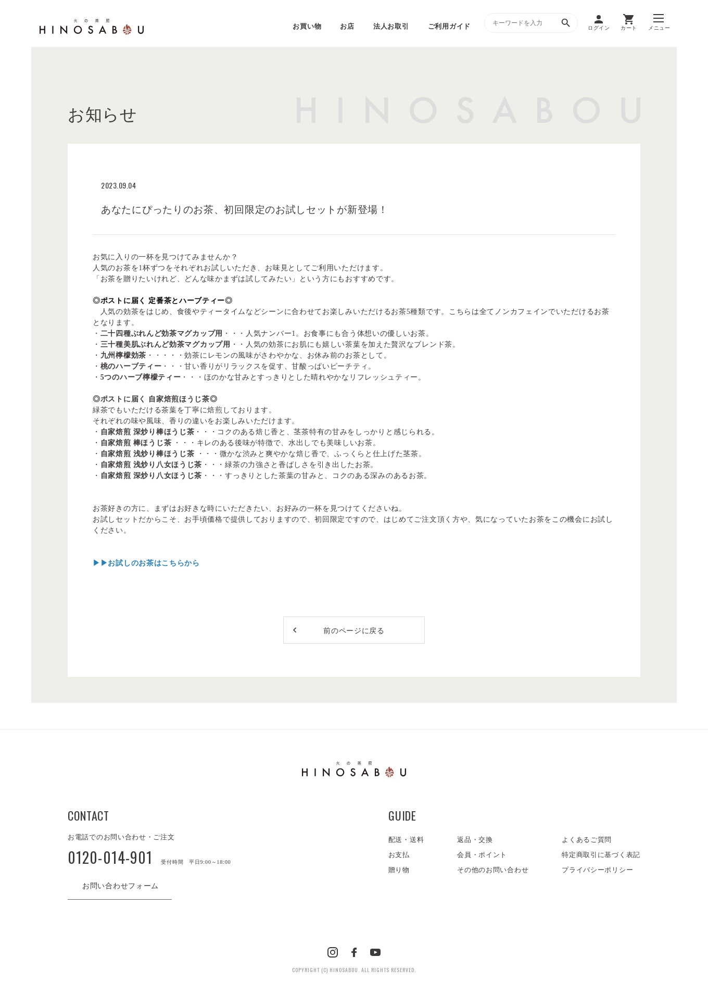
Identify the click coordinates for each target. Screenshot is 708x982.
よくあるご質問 (587, 839)
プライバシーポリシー (597, 869)
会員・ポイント (482, 854)
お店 (347, 26)
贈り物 (399, 869)
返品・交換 (475, 839)
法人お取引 (391, 26)
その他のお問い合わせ (492, 869)
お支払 (399, 854)
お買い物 (307, 26)
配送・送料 (406, 839)
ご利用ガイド (449, 26)
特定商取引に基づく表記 (601, 854)
